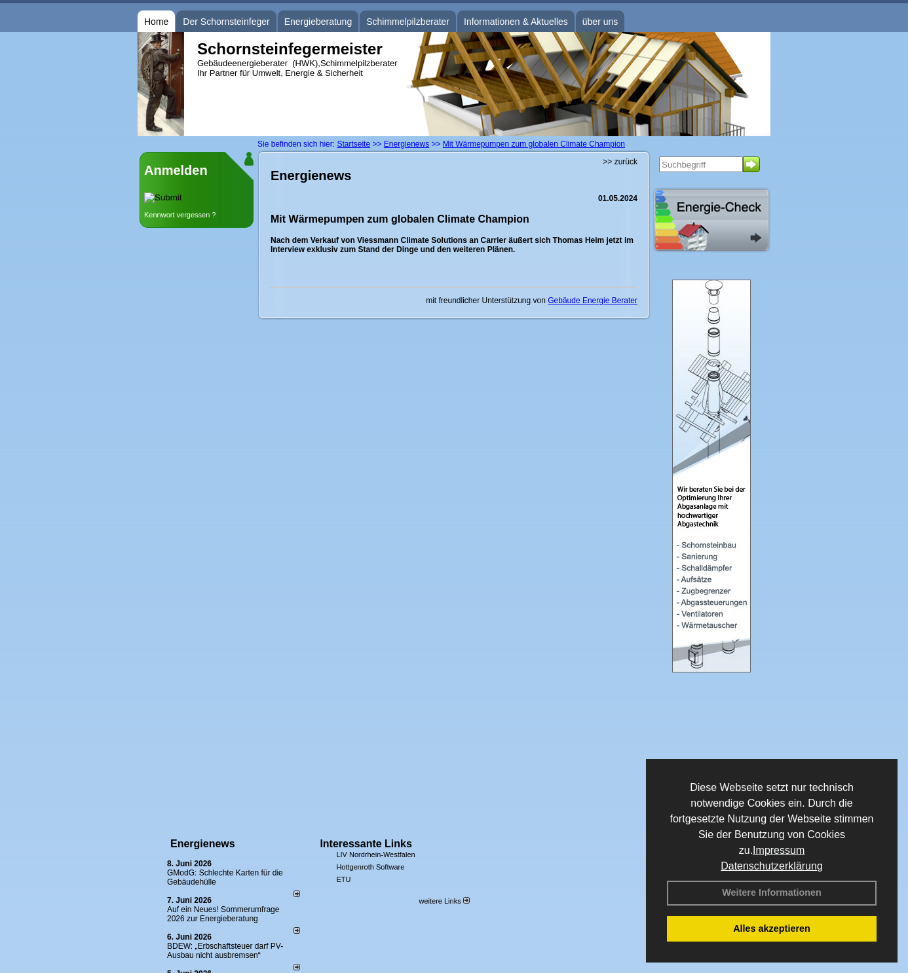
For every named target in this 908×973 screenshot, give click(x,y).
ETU (343, 879)
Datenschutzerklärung (772, 866)
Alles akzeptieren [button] (771, 928)
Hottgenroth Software (370, 867)
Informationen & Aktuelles (516, 21)
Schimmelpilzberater (407, 21)
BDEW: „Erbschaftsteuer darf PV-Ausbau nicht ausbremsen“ (225, 951)
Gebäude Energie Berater (592, 300)
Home (156, 21)
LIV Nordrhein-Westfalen (375, 854)
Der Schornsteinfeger (226, 21)
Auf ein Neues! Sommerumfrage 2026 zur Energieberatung (223, 914)
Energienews (202, 843)
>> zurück (620, 161)
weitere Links (444, 901)
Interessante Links (366, 843)
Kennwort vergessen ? (180, 215)
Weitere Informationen (772, 892)
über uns (600, 21)
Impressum (778, 850)
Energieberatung (318, 21)
